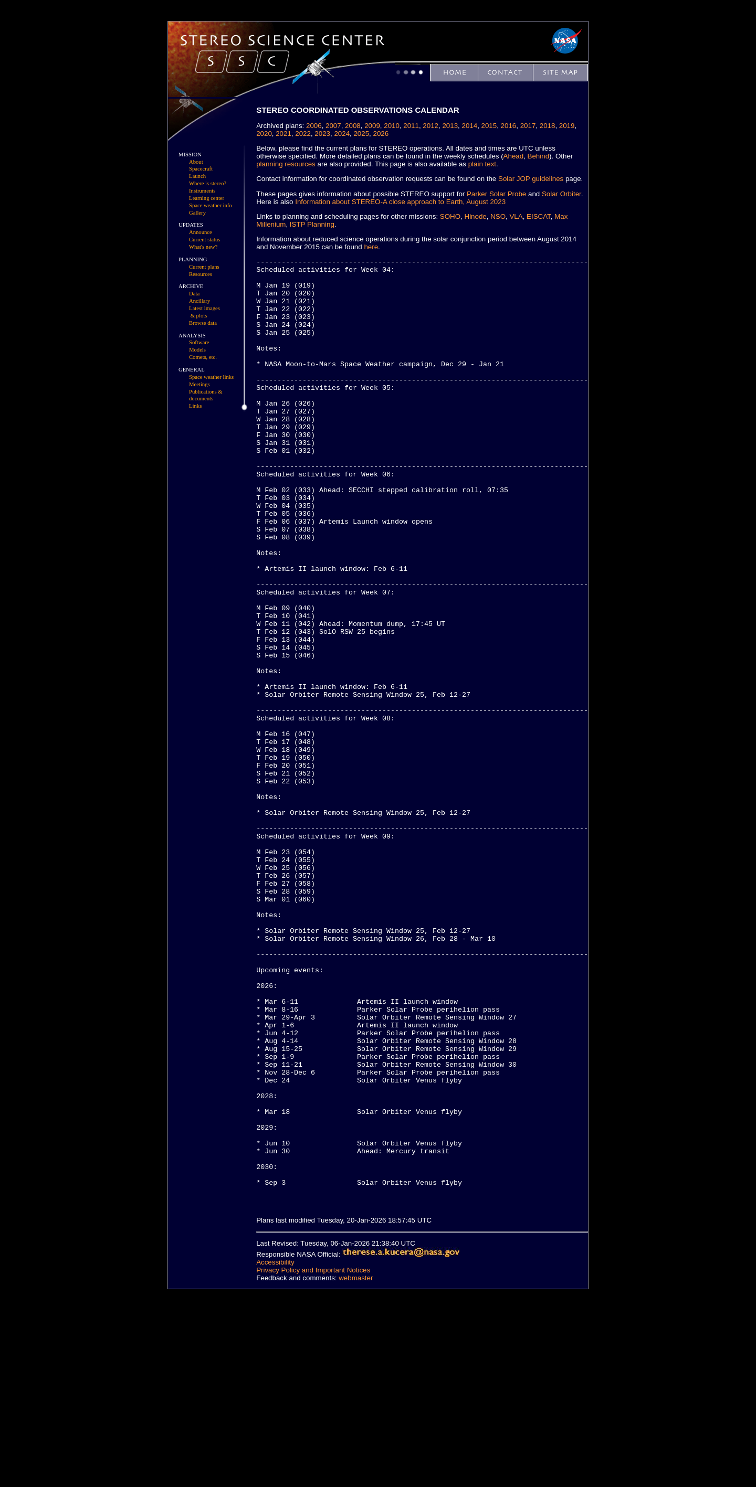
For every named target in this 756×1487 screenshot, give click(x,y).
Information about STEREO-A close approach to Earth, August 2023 (400, 202)
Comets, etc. (203, 357)
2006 (314, 126)
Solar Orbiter (561, 194)
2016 (509, 126)
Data (194, 293)
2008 (353, 126)
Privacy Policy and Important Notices (313, 1457)
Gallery (197, 213)
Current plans (204, 267)
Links (195, 406)
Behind (539, 156)
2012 (430, 126)
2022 (303, 133)
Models (197, 350)
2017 (528, 126)
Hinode (476, 216)
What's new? (203, 247)
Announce (200, 232)
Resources (200, 274)
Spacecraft (201, 169)
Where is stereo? (207, 183)
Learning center (206, 198)
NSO (498, 216)
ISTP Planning (312, 224)
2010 (392, 126)
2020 (264, 133)
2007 (333, 126)
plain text (482, 164)
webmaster (356, 1465)
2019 (567, 126)
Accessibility (275, 1449)
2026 (381, 133)
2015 (489, 126)
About (196, 162)
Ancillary (199, 301)
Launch (197, 176)
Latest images (204, 308)
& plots (199, 315)
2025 (362, 133)
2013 (450, 126)
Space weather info (210, 205)
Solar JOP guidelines (530, 179)
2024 (342, 133)
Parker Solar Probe (496, 194)
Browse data (203, 323)
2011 (411, 126)
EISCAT (539, 216)
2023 (322, 133)
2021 (283, 133)
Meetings (199, 384)
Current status (204, 239)
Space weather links (211, 377)
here (371, 247)
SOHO (450, 216)
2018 (547, 126)
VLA (516, 216)
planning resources (286, 164)
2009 (372, 126)
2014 (470, 126)
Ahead (513, 156)
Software (199, 342)
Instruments (202, 191)
